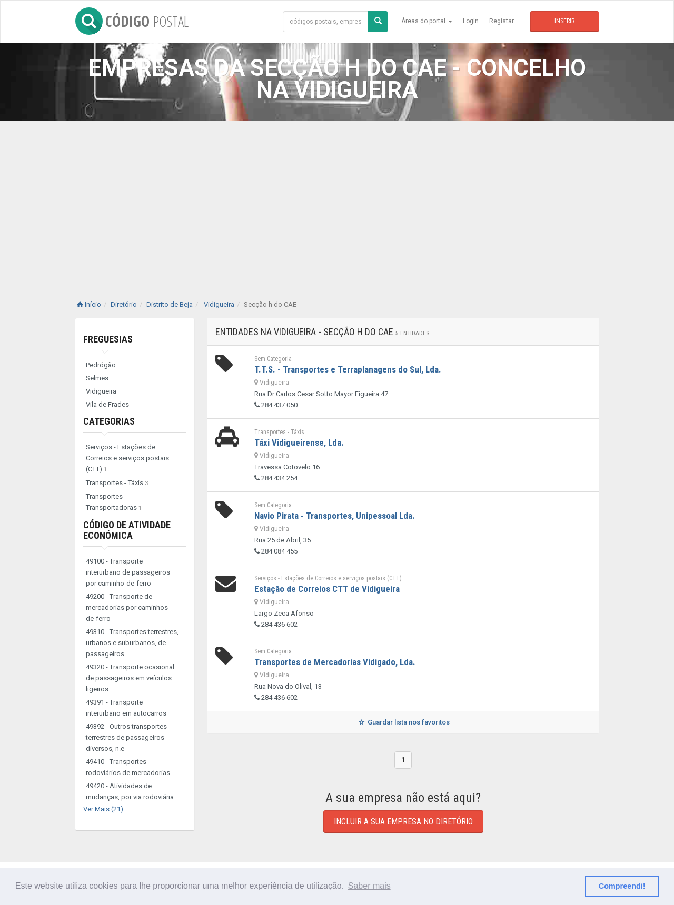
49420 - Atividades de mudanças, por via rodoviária (130, 791)
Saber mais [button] (369, 885)
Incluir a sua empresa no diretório (403, 822)
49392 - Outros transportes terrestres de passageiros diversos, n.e (126, 737)
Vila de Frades (107, 404)
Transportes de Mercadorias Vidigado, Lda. (334, 662)
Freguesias (108, 339)
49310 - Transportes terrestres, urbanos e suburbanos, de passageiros (132, 643)
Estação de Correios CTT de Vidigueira (327, 589)
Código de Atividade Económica (127, 530)
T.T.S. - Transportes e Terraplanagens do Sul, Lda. (347, 369)
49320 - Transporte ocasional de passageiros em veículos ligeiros (130, 678)
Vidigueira (101, 391)
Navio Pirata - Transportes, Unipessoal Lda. (334, 515)
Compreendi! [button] (622, 886)
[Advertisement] (337, 200)
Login (471, 21)
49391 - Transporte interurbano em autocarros (126, 707)
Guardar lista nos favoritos (403, 722)
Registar (501, 21)
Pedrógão (101, 365)
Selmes (97, 378)
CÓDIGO (132, 21)
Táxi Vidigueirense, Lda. (299, 442)
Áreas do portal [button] (426, 21)
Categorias (109, 421)
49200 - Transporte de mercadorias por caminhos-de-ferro (128, 607)
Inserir (564, 21)
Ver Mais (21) (103, 809)
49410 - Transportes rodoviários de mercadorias (128, 767)
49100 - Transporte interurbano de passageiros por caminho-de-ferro (128, 572)
